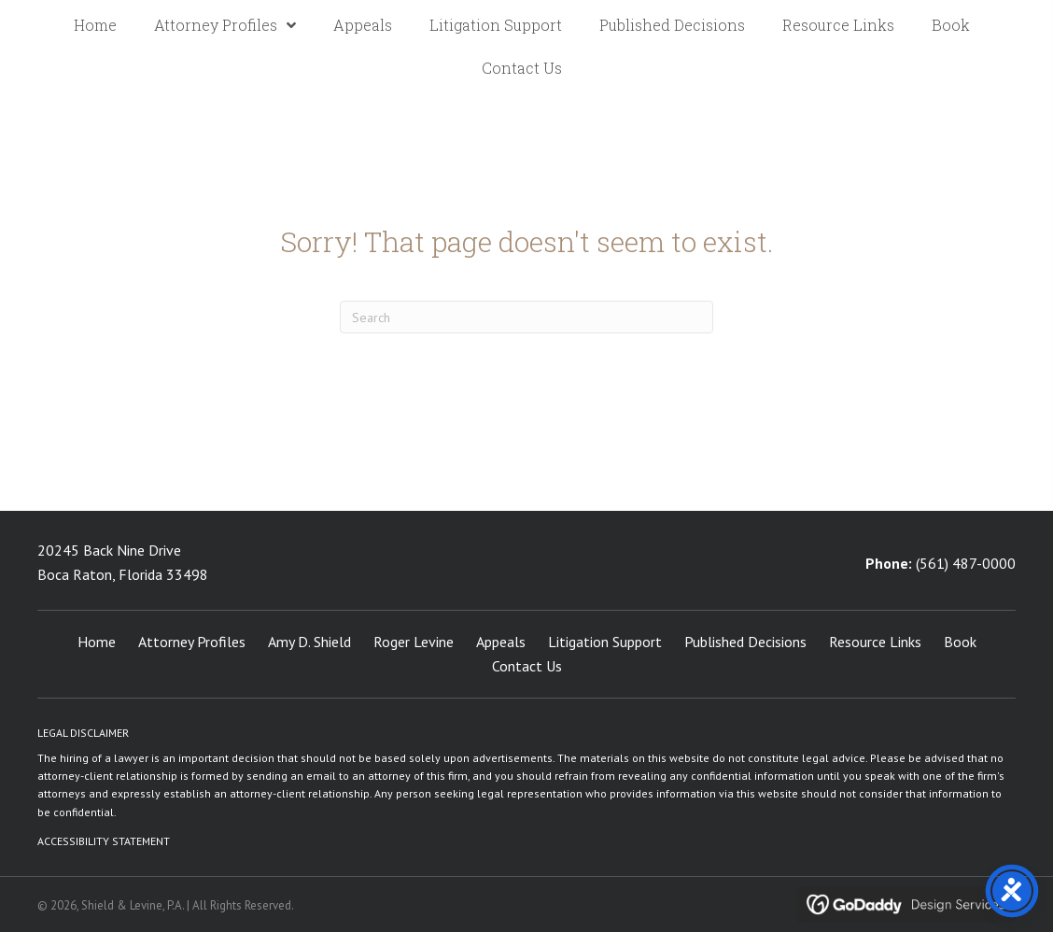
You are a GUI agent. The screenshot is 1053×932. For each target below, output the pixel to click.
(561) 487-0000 (966, 563)
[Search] (526, 317)
